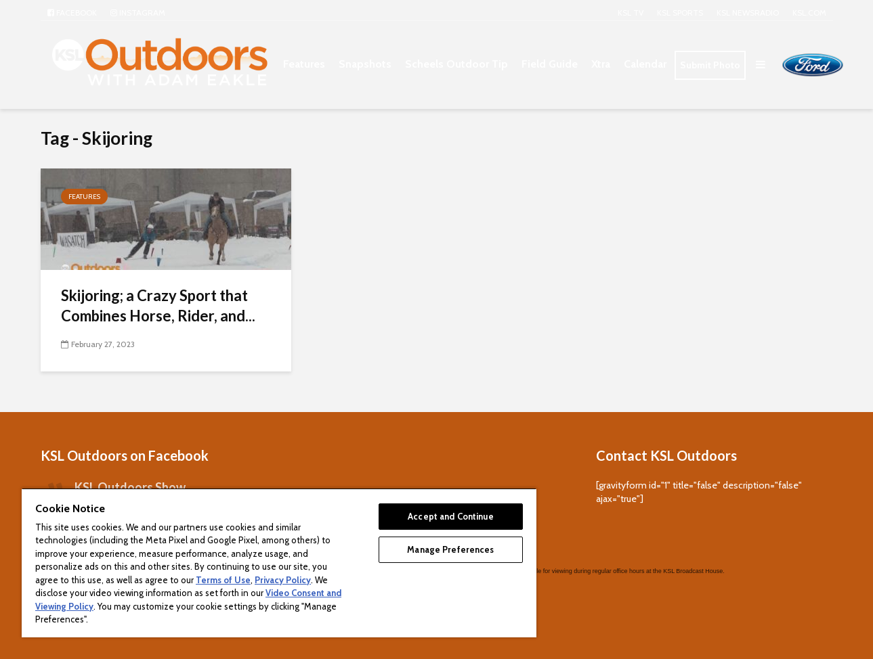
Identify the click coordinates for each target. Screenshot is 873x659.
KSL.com (809, 12)
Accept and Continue (450, 516)
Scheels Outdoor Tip (456, 64)
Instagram (137, 12)
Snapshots (365, 64)
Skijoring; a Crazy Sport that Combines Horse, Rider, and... (158, 305)
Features (304, 64)
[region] (279, 562)
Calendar (645, 64)
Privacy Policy (283, 579)
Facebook (72, 12)
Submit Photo (710, 65)
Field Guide (549, 64)
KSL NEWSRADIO (748, 12)
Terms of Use (223, 579)
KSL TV (630, 12)
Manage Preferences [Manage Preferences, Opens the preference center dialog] (450, 549)
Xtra (600, 64)
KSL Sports (680, 12)
